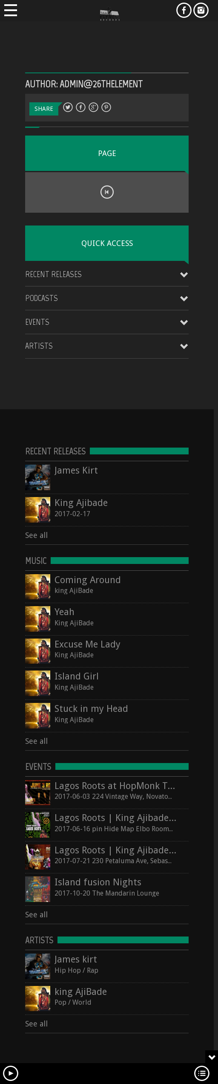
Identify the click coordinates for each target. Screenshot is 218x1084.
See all (36, 535)
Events (37, 322)
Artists (39, 346)
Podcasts (41, 298)
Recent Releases (53, 274)
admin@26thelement (101, 84)
